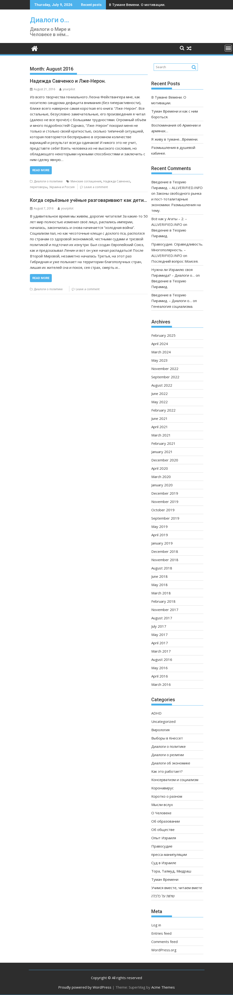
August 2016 (161, 659)
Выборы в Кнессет (167, 738)
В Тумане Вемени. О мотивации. (137, 4)
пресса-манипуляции (169, 854)
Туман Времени (164, 879)
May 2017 (159, 634)
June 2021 (159, 418)
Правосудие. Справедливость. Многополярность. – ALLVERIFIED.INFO (177, 250)
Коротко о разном (166, 796)
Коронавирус (162, 788)
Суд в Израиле (163, 862)
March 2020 (161, 476)
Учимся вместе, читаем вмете (176, 887)
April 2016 (159, 676)
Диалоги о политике (48, 181)
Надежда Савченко (116, 181)
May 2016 (159, 667)
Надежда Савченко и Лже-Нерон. (68, 81)
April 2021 (159, 426)
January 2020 (162, 485)
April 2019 (159, 534)
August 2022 (161, 385)
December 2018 (164, 551)
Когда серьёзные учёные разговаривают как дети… (88, 200)
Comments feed (164, 941)
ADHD (156, 713)
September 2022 (165, 376)
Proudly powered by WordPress (84, 987)
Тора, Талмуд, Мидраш (171, 871)
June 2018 (159, 576)
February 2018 (163, 601)
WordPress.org (163, 950)
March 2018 (161, 593)
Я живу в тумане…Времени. (174, 139)
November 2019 (164, 501)
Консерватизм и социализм (174, 779)
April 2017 (159, 642)
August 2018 (161, 568)
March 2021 (161, 435)
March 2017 (161, 651)
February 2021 (163, 443)
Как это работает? (167, 771)
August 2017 (161, 618)
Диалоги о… (49, 20)
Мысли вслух (162, 804)
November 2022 (164, 368)
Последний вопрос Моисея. (174, 261)
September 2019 (165, 518)
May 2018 (159, 584)
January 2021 (162, 451)
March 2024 (161, 352)
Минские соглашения (86, 181)
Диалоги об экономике (170, 763)
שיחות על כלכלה (163, 896)
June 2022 (159, 393)
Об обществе (163, 829)
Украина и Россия (62, 187)
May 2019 (159, 526)
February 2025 (163, 335)
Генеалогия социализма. (172, 306)
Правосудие (161, 846)
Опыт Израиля (163, 837)
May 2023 (159, 360)
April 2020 (159, 468)
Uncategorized (163, 721)
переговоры (38, 187)
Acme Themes (163, 987)
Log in (156, 925)
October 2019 (163, 509)
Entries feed (161, 933)
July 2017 (158, 626)
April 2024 (159, 343)
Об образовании (165, 821)
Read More (40, 170)
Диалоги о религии (167, 754)
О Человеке (161, 812)
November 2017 (164, 609)
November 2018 (164, 559)
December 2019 (164, 493)
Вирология (160, 729)
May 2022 (159, 401)
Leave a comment (96, 187)
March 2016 (161, 684)
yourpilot (67, 89)
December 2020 (164, 460)
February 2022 (163, 410)
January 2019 (162, 543)
